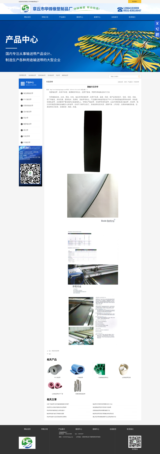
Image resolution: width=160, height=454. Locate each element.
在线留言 (114, 17)
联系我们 (134, 1)
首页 (125, 82)
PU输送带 (26, 142)
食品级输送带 (32, 75)
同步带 (58, 75)
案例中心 (80, 17)
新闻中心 (97, 17)
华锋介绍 (45, 17)
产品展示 (62, 17)
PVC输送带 (27, 99)
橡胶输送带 (65, 75)
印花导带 (136, 82)
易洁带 (25, 130)
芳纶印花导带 (55, 351)
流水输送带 (51, 75)
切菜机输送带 (42, 75)
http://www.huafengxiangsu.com (58, 89)
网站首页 (27, 17)
